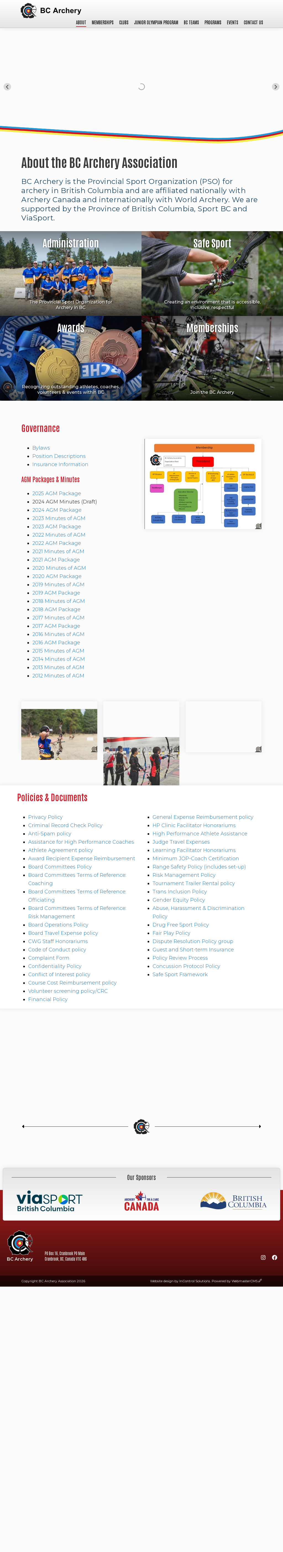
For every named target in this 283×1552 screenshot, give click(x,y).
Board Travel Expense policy (63, 933)
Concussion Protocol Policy (186, 966)
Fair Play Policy (171, 933)
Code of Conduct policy (57, 950)
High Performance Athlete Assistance (200, 834)
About (81, 22)
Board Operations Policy (58, 925)
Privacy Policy (45, 817)
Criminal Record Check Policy (65, 825)
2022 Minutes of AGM (58, 535)
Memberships (103, 22)
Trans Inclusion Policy (180, 892)
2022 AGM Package (56, 543)
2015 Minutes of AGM (58, 651)
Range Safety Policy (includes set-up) (199, 867)
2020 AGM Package (57, 576)
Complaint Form (48, 958)
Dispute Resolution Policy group (193, 941)
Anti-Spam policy (49, 834)
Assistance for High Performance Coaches (81, 842)
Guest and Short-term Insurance (193, 950)
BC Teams (191, 22)
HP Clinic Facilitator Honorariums (194, 825)
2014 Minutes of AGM (58, 659)
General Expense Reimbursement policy (203, 817)
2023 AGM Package (56, 527)
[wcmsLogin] (260, 1281)
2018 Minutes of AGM (58, 601)
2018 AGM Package (56, 609)
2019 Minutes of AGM (58, 585)
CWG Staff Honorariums (58, 941)
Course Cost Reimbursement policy (72, 983)
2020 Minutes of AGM (59, 568)
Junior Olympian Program (156, 22)
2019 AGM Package (56, 593)
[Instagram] (263, 1258)
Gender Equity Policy (179, 900)
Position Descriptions (59, 456)
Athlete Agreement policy (60, 850)
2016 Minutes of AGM (58, 634)
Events (232, 22)
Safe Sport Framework (180, 975)
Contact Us (253, 22)
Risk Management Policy (184, 875)
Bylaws (41, 448)
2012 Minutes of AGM (58, 676)
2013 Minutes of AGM (58, 667)
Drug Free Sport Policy (181, 925)
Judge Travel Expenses (181, 842)
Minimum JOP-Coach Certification (196, 859)
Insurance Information (60, 464)
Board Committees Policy (60, 867)
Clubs (124, 22)
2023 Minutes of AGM (58, 518)
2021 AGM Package (56, 560)
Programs (213, 22)
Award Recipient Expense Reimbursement (81, 859)
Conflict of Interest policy (59, 975)
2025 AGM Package (56, 493)
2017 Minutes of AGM (58, 618)
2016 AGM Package (56, 643)
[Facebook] (274, 1258)
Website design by (180, 1281)
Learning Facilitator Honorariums (194, 850)
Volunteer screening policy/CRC (68, 991)
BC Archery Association (51, 11)
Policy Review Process (180, 958)
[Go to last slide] (7, 87)
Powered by (235, 1281)
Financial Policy (48, 999)
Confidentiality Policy (55, 966)
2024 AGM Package (57, 510)
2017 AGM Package (56, 626)
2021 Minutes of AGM (58, 551)
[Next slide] (275, 87)
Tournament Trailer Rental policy (194, 883)
